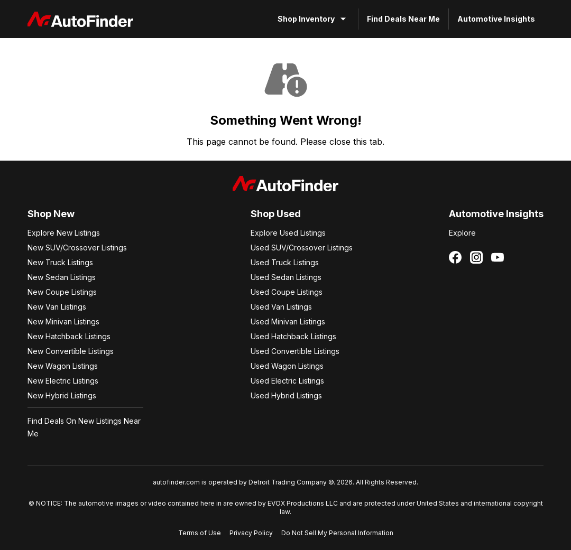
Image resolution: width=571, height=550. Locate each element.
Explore (462, 232)
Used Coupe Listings (287, 291)
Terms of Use (199, 533)
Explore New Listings (63, 232)
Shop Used (276, 213)
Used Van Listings (281, 306)
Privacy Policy (251, 533)
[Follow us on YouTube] (497, 257)
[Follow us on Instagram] (476, 257)
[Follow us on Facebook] (455, 257)
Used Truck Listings (285, 262)
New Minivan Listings (63, 321)
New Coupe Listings (62, 291)
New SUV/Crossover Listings (77, 247)
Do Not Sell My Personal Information (337, 533)
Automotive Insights (496, 18)
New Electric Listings (62, 380)
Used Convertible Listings (295, 351)
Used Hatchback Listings (293, 336)
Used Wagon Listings (287, 365)
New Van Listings (56, 306)
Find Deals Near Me (403, 18)
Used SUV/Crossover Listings (302, 247)
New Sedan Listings (61, 277)
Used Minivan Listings (288, 321)
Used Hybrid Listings (286, 395)
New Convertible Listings (70, 351)
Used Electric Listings (287, 380)
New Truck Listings (60, 262)
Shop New (51, 213)
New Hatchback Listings (68, 336)
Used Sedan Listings (286, 277)
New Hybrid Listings (61, 395)
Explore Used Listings (288, 232)
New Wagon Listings (62, 365)
